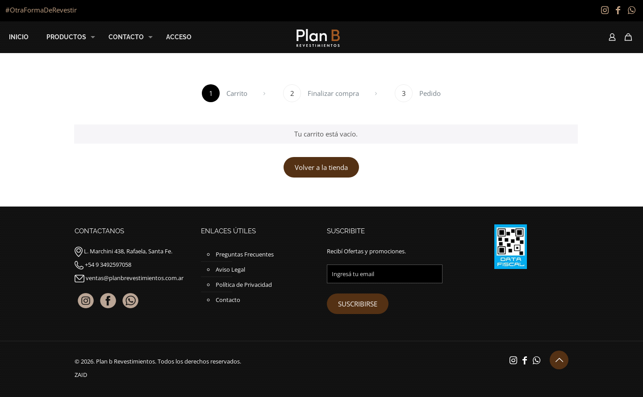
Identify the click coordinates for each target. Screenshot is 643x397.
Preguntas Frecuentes (245, 254)
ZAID (81, 375)
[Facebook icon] (618, 10)
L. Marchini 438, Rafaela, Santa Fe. (128, 251)
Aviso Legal (230, 269)
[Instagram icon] (604, 10)
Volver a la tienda (321, 167)
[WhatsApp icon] (631, 10)
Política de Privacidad (244, 285)
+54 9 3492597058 (108, 265)
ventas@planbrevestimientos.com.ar (135, 278)
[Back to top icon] (559, 360)
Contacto (228, 300)
